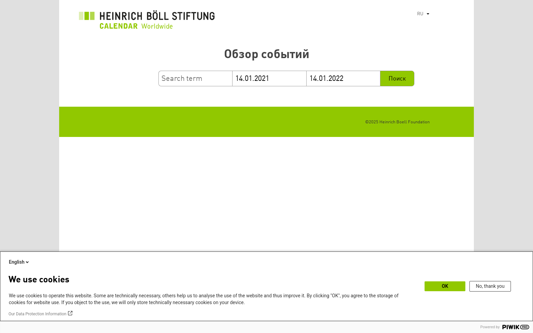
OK (445, 286)
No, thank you (490, 286)
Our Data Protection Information (37, 314)
